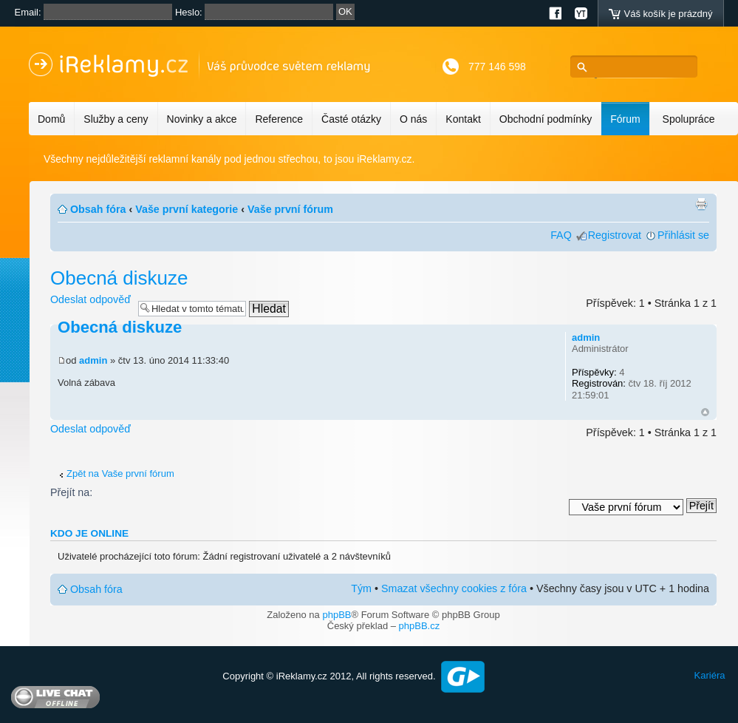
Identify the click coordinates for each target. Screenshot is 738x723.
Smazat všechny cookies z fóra (454, 588)
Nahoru (705, 412)
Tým (361, 588)
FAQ (561, 235)
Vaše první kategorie (186, 209)
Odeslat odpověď (90, 299)
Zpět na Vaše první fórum (120, 473)
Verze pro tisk (701, 204)
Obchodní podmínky (545, 119)
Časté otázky (351, 119)
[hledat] (637, 66)
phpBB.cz (419, 625)
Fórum (625, 119)
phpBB (336, 614)
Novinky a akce (202, 119)
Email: (28, 12)
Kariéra (709, 675)
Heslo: (188, 12)
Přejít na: (71, 492)
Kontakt (462, 119)
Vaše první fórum (290, 209)
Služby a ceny (115, 119)
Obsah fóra (98, 209)
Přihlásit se (683, 235)
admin (93, 360)
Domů (51, 119)
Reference (279, 119)
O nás (413, 119)
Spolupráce (689, 119)
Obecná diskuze (119, 278)
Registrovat (614, 235)
